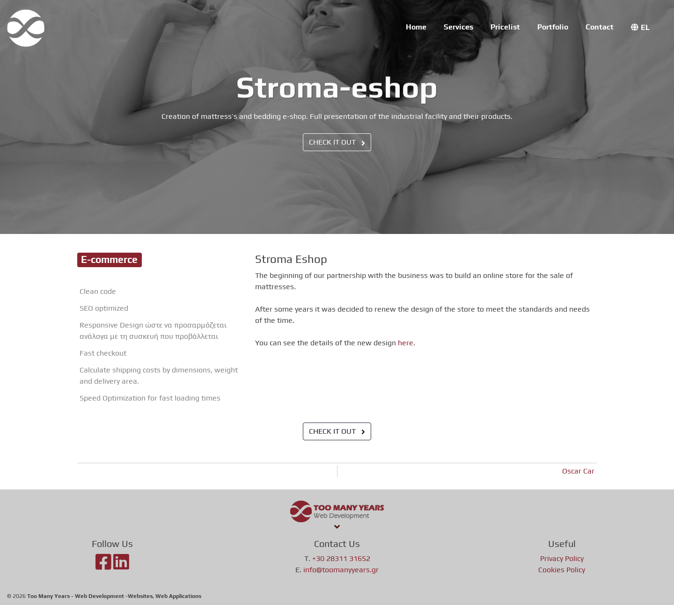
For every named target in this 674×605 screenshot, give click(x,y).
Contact (600, 26)
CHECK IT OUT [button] (337, 142)
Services (458, 26)
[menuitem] (640, 27)
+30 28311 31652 (341, 558)
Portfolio (552, 26)
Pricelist (505, 26)
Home (416, 26)
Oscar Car (578, 471)
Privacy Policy (562, 558)
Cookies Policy (561, 569)
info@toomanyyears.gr (341, 569)
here (405, 342)
